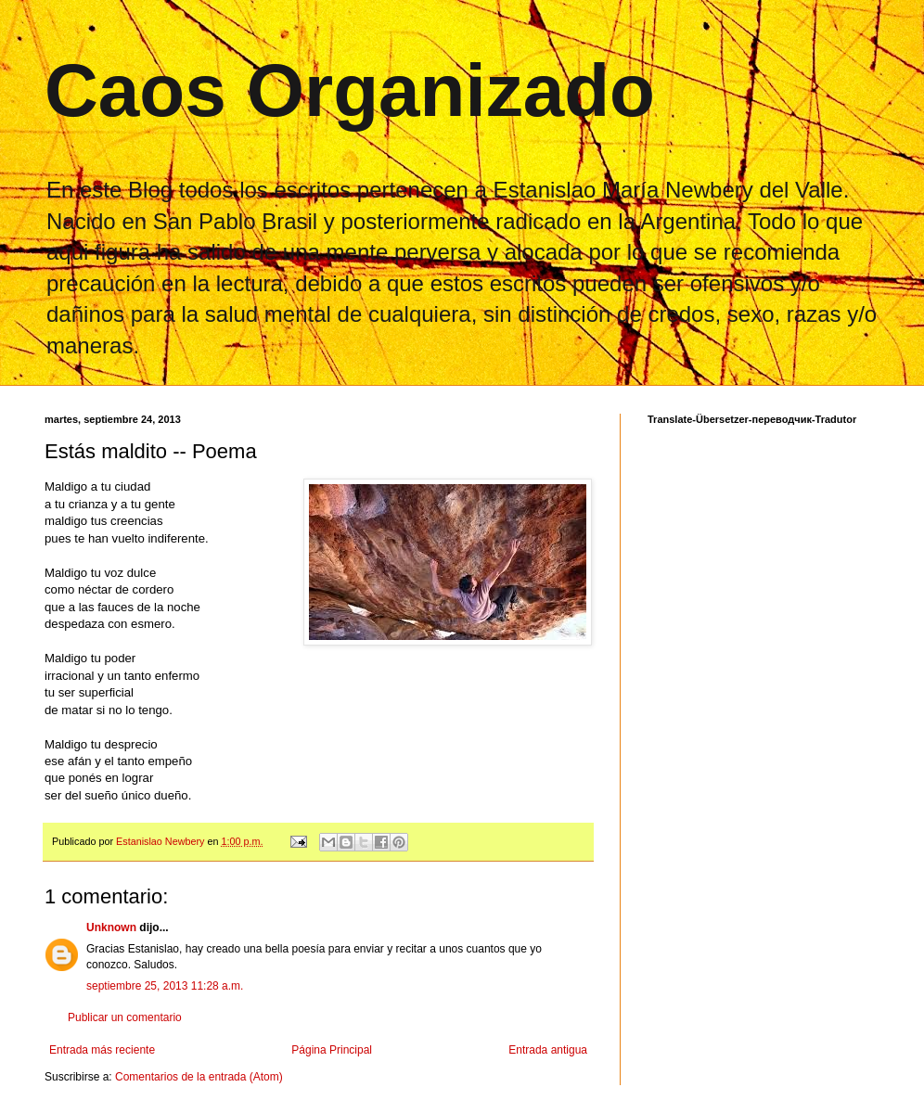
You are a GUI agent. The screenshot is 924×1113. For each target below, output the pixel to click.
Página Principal (331, 1049)
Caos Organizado (350, 90)
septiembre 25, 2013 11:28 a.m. (164, 985)
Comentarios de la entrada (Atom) (199, 1076)
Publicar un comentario (125, 1017)
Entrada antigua (547, 1049)
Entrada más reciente (102, 1049)
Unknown (111, 927)
